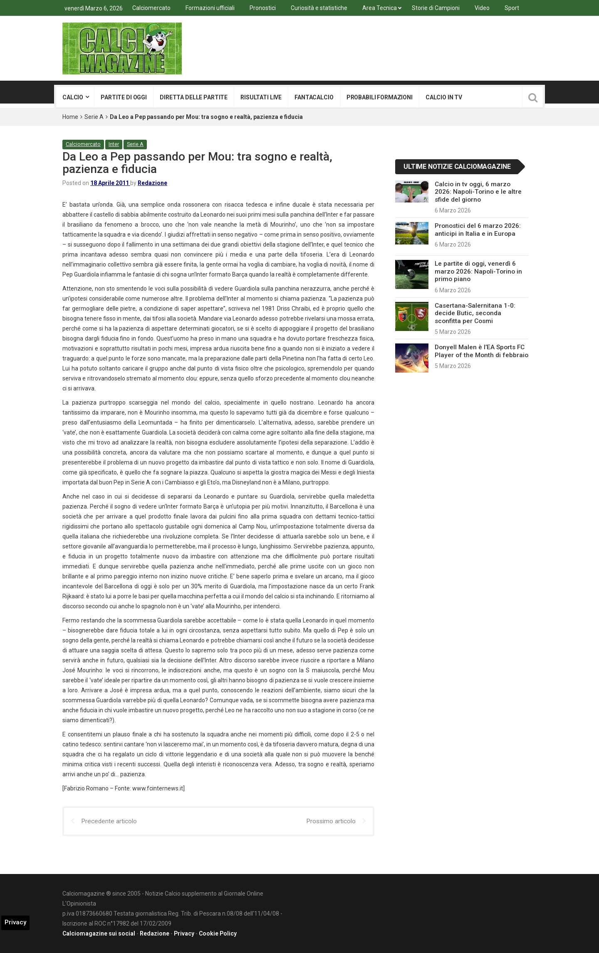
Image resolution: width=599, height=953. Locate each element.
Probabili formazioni (380, 97)
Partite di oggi (124, 97)
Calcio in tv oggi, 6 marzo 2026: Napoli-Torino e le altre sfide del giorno (478, 191)
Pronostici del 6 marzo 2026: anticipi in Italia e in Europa (478, 229)
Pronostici (263, 8)
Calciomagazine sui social (98, 933)
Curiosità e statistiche (319, 8)
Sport (512, 8)
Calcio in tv (444, 97)
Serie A (94, 117)
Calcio (72, 97)
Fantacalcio (314, 97)
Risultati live (261, 97)
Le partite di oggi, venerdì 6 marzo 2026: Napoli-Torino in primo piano (478, 271)
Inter (114, 144)
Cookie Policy (218, 933)
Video (482, 8)
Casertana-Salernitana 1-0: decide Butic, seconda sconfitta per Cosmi (475, 313)
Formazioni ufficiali (210, 8)
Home (70, 117)
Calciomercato (151, 8)
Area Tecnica (379, 8)
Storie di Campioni (436, 8)
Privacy (184, 933)
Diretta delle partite (194, 97)
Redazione (152, 182)
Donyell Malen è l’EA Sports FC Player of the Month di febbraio (481, 350)
